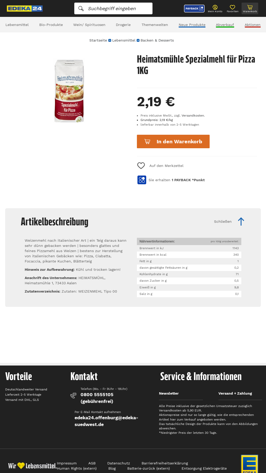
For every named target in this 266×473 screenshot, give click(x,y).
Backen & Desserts (157, 40)
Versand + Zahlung (235, 393)
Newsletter (169, 393)
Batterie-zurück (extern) (148, 468)
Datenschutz (118, 463)
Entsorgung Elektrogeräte (204, 468)
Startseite (98, 40)
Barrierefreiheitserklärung (165, 463)
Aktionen (253, 25)
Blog (112, 468)
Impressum (67, 463)
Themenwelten (155, 25)
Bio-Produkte (51, 25)
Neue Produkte (192, 25)
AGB (92, 463)
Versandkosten (193, 115)
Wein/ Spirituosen (89, 25)
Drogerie (123, 25)
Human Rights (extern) (77, 468)
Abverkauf (225, 25)
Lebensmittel (17, 25)
